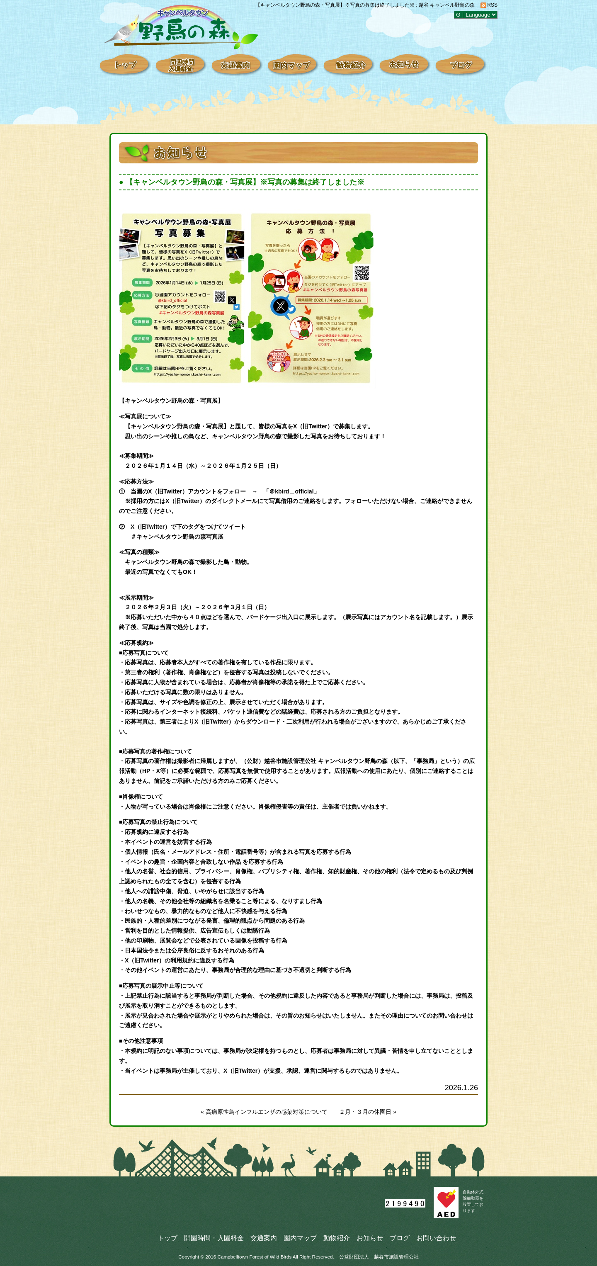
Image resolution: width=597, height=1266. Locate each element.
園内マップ (300, 1238)
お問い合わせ (436, 1238)
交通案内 (263, 1238)
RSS (492, 5)
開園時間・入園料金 (214, 1238)
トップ (167, 1238)
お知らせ (370, 1238)
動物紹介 (336, 1238)
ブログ (400, 1238)
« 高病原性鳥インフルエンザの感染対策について (264, 1111)
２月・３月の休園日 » (367, 1111)
